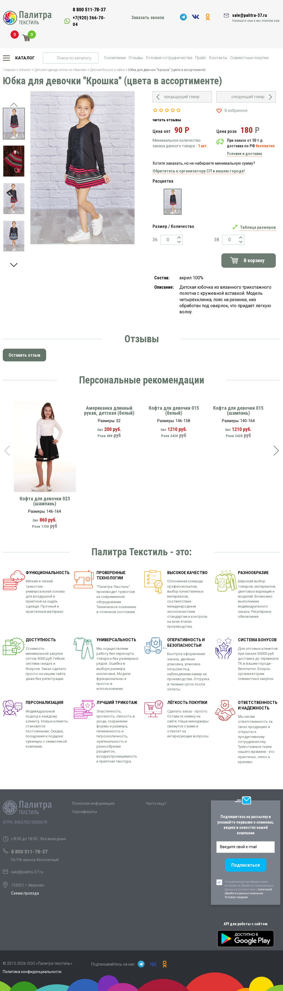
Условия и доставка (244, 153)
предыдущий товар (182, 96)
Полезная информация (93, 803)
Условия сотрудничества (169, 58)
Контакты (218, 58)
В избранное (236, 110)
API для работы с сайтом (246, 924)
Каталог (25, 58)
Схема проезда (25, 893)
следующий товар (247, 96)
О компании (115, 58)
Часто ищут (156, 803)
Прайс (200, 58)
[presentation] (7, 450)
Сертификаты (84, 811)
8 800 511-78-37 (89, 9)
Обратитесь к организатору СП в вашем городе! (199, 171)
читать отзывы (167, 119)
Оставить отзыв (24, 355)
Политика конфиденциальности (32, 971)
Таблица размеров (258, 227)
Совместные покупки (249, 58)
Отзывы (136, 58)
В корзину (254, 260)
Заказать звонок (147, 17)
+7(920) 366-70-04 (89, 21)
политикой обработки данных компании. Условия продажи (248, 893)
